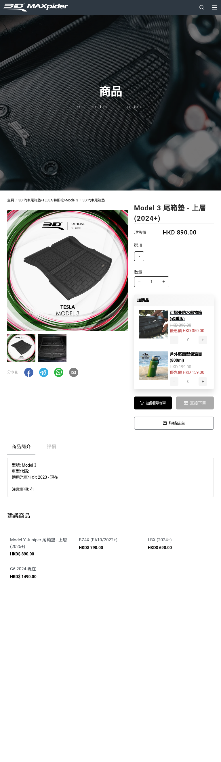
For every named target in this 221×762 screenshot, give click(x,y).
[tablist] (110, 448)
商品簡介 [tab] (21, 446)
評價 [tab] (51, 446)
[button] (28, 372)
